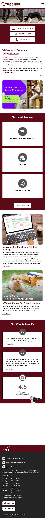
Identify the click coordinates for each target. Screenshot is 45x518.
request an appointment (22, 28)
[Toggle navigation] (42, 4)
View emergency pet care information (12, 495)
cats (39, 57)
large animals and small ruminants (13, 59)
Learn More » (6, 266)
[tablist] (23, 110)
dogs (35, 57)
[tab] (19, 110)
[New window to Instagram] (6, 450)
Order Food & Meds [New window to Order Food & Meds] (22, 34)
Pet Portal (9, 508)
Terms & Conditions (15, 516)
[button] (40, 75)
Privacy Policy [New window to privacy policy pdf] (7, 516)
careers (9, 503)
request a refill (22, 39)
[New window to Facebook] (3, 450)
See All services (22, 205)
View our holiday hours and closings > (12, 497)
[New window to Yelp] (9, 450)
